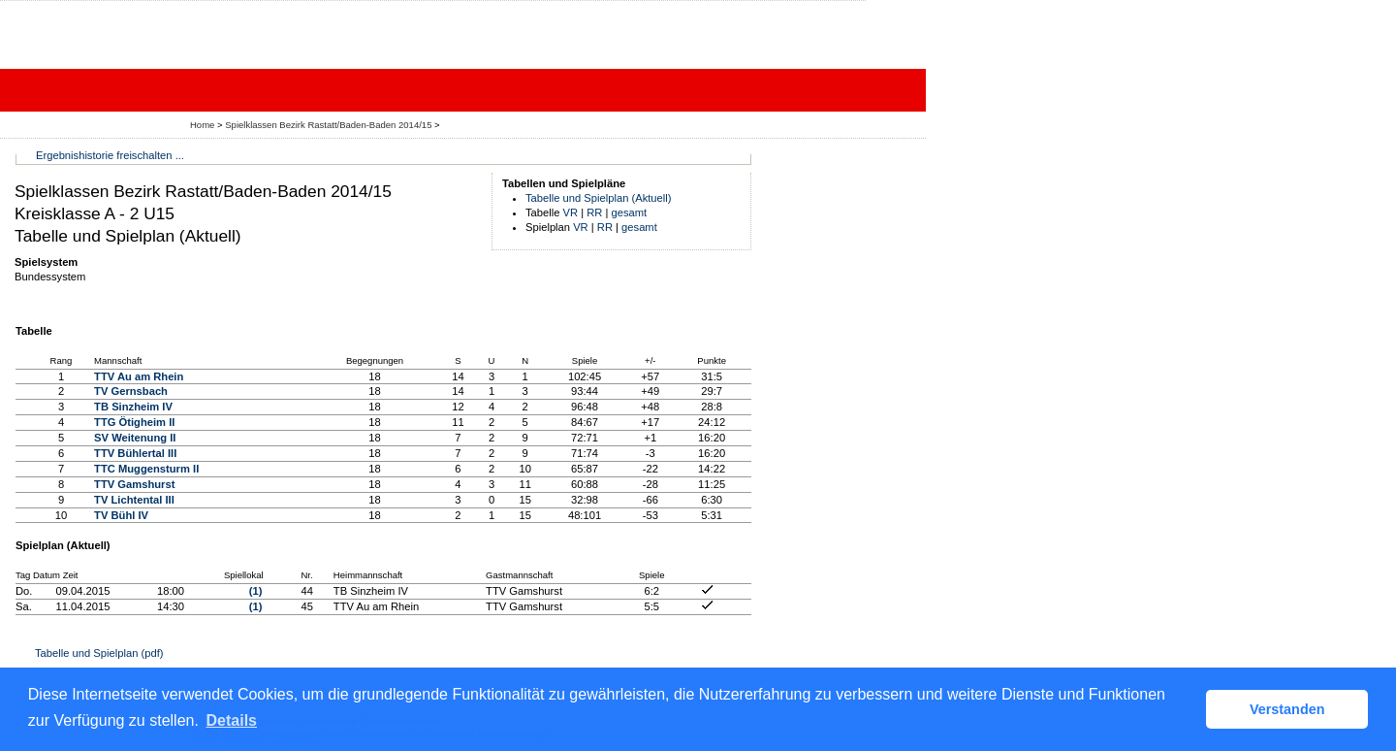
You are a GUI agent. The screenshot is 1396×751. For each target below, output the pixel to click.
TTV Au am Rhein (138, 376)
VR (571, 212)
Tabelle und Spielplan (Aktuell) (598, 198)
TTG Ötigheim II (134, 422)
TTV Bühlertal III (135, 453)
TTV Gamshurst (134, 484)
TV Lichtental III (134, 500)
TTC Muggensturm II (146, 468)
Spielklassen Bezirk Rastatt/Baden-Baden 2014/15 (329, 124)
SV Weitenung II (134, 437)
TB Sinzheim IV (133, 406)
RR (594, 212)
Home (202, 124)
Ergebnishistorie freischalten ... (110, 155)
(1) (256, 591)
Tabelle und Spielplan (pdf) (99, 653)
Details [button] (231, 720)
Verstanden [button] (1287, 709)
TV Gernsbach (131, 391)
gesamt (630, 212)
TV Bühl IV (121, 515)
